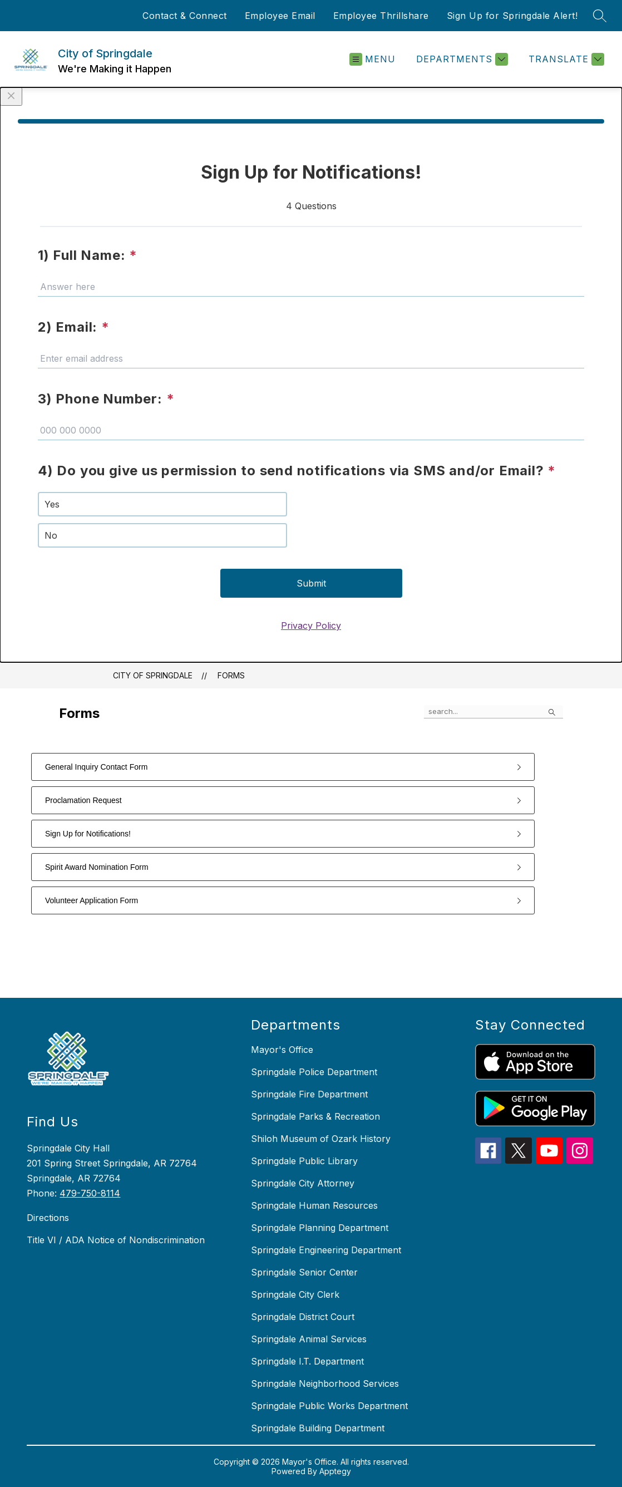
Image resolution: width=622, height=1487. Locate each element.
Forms (231, 675)
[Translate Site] (565, 59)
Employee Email (280, 15)
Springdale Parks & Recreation (315, 1116)
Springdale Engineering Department (326, 1249)
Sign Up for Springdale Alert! (512, 15)
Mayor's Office (282, 1049)
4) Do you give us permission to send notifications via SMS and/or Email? (297, 470)
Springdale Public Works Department (329, 1405)
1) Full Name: (87, 255)
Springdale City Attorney (302, 1183)
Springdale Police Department (314, 1071)
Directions (48, 1217)
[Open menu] (372, 59)
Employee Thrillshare (381, 15)
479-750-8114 (90, 1193)
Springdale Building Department (317, 1428)
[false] (493, 711)
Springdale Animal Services (309, 1339)
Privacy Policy (311, 625)
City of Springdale (152, 675)
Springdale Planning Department (319, 1227)
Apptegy (335, 1471)
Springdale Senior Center (304, 1272)
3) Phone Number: (106, 399)
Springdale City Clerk (295, 1294)
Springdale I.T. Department (307, 1361)
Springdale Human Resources (314, 1205)
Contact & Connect (184, 15)
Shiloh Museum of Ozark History (321, 1138)
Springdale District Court (302, 1316)
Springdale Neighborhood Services (325, 1383)
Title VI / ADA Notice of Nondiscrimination (116, 1239)
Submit (311, 583)
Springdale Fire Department (309, 1094)
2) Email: (74, 327)
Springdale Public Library (304, 1160)
